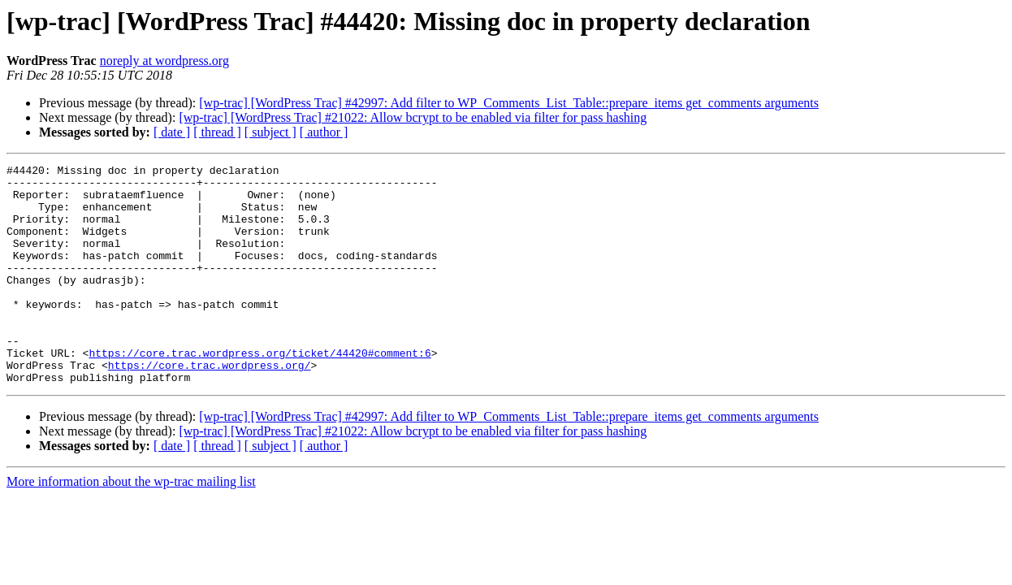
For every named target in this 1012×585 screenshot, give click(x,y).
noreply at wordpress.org (164, 60)
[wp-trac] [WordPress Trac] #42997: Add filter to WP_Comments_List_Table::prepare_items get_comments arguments (509, 103)
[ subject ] (270, 132)
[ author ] (324, 132)
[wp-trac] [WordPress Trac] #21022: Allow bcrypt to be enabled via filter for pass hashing (413, 117)
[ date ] (172, 132)
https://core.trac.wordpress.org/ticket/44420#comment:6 (259, 391)
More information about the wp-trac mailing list (131, 525)
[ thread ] (217, 132)
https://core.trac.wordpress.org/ (209, 406)
